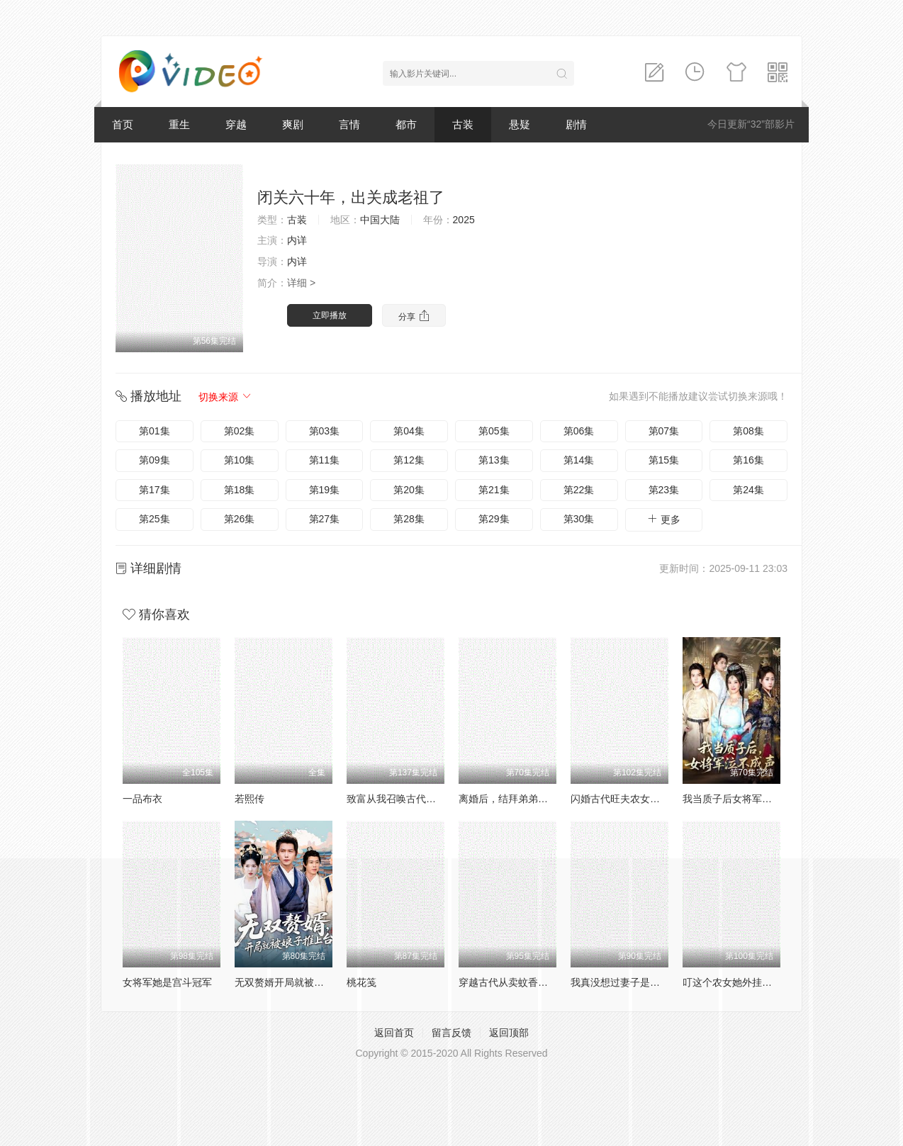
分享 (413, 316)
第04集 (409, 431)
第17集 (154, 489)
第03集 (324, 431)
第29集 (494, 518)
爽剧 (292, 124)
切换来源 (225, 397)
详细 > (301, 282)
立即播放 (330, 315)
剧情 (576, 124)
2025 (464, 219)
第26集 (239, 518)
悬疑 (519, 124)
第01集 (154, 431)
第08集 (748, 431)
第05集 (494, 431)
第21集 (494, 489)
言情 (349, 124)
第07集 (664, 431)
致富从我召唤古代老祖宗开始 (411, 798)
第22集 (579, 489)
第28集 (409, 518)
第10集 (239, 460)
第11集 (324, 460)
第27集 (324, 518)
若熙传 (249, 798)
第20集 (409, 489)
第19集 (324, 489)
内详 (297, 240)
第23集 (664, 489)
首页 (122, 124)
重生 (179, 124)
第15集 (664, 460)
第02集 (239, 431)
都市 (406, 124)
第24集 (748, 489)
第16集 (748, 460)
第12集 (409, 460)
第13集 (494, 460)
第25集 (154, 518)
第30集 (579, 518)
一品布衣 (142, 798)
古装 (462, 124)
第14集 (579, 460)
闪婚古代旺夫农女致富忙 (625, 798)
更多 (663, 519)
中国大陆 (380, 219)
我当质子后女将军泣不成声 (742, 798)
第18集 (239, 489)
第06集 (579, 431)
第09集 (154, 460)
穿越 (236, 124)
